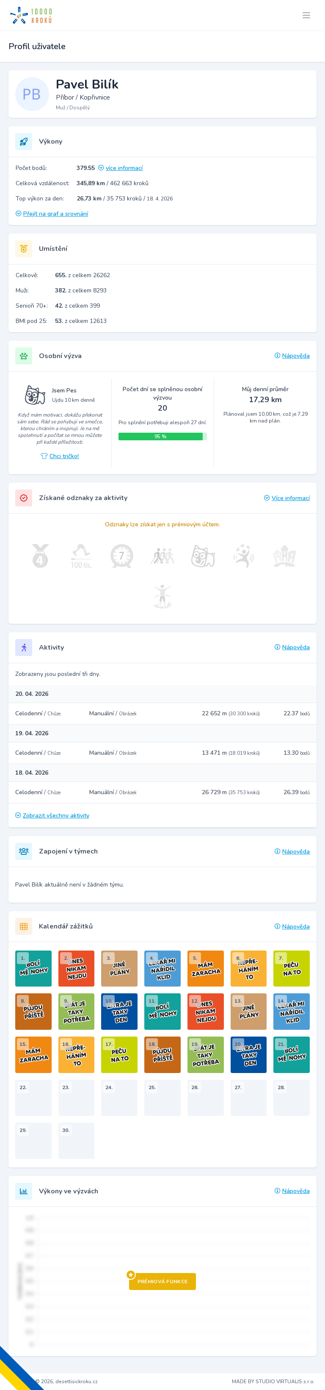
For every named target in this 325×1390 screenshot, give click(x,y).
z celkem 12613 (81, 321)
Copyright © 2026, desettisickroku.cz (54, 1381)
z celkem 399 (77, 306)
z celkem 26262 (82, 275)
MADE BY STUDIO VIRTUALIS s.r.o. (273, 1381)
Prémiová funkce (158, 1279)
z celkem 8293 (81, 290)
